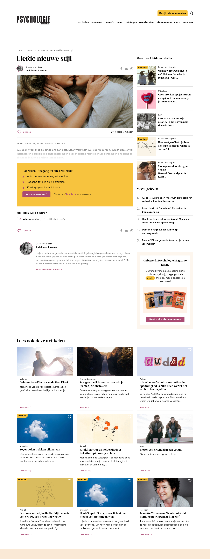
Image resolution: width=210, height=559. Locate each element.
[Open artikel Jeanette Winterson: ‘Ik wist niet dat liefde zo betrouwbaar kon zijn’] (165, 508)
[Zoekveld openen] (191, 13)
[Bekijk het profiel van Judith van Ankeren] (32, 68)
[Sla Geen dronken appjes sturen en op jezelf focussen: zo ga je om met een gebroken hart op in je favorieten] (152, 92)
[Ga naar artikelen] (83, 22)
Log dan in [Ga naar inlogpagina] (71, 194)
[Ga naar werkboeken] (146, 22)
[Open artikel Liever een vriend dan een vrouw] (165, 444)
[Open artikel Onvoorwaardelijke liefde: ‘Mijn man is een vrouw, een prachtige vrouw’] (45, 508)
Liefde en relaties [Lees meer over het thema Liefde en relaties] (31, 219)
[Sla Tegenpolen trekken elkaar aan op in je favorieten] (69, 417)
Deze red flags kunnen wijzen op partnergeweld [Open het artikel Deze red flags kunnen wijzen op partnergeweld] (160, 231)
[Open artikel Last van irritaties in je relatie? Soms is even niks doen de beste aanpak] (164, 122)
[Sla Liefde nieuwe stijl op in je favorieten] (24, 131)
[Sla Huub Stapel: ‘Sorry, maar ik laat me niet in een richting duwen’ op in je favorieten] (129, 480)
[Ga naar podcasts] (187, 22)
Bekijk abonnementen (172, 13)
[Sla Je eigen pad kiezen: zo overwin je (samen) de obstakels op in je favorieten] (129, 350)
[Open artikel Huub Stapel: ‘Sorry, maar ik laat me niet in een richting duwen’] (105, 508)
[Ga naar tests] (119, 22)
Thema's (29, 50)
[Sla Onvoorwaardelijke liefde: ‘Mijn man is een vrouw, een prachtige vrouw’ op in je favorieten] (69, 480)
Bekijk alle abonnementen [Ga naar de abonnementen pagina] (165, 319)
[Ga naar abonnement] (164, 22)
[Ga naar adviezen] (96, 22)
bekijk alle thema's (56, 219)
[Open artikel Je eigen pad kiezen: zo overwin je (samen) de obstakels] (105, 378)
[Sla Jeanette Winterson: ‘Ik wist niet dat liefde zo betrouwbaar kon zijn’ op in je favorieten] (189, 480)
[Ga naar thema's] (109, 22)
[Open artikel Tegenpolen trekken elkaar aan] (45, 444)
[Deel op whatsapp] (131, 68)
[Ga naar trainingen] (131, 22)
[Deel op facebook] (121, 68)
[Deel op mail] (126, 68)
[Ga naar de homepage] (33, 20)
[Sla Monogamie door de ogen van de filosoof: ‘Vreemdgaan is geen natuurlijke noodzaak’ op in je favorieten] (152, 164)
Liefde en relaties (45, 50)
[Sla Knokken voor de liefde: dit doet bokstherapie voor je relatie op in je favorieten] (129, 417)
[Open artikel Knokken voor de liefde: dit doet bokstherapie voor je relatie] (105, 444)
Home (19, 50)
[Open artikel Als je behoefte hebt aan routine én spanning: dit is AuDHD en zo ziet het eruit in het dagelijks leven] (165, 378)
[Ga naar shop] (177, 22)
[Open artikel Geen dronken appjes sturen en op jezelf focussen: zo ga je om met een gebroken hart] (164, 99)
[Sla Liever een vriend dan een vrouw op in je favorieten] (189, 417)
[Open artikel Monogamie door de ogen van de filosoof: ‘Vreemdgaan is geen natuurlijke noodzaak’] (164, 170)
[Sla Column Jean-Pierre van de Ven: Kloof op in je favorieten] (69, 350)
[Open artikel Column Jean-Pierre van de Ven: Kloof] (45, 378)
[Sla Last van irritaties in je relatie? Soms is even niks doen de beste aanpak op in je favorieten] (152, 116)
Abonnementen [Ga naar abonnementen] (35, 194)
